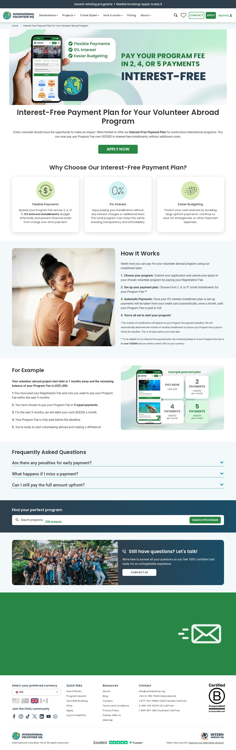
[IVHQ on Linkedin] (42, 716)
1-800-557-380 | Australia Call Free (159, 710)
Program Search (76, 696)
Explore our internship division (206, 742)
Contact (196, 15)
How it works (113, 15)
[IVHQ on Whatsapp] (55, 716)
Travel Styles (89, 15)
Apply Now (118, 149)
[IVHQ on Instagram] (21, 716)
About (145, 15)
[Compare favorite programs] (183, 15)
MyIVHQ (225, 15)
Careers (108, 701)
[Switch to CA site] (44, 701)
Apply (211, 15)
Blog (105, 696)
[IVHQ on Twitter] (34, 716)
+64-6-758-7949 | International (157, 696)
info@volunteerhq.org (152, 691)
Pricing (131, 15)
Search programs (205, 520)
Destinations (48, 15)
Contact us (139, 572)
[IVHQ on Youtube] (48, 716)
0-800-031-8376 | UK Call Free (156, 705)
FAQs (69, 705)
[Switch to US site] (16, 701)
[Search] (176, 15)
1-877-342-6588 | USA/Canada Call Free (163, 701)
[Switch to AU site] (25, 701)
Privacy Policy (111, 710)
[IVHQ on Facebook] (14, 716)
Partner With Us (112, 715)
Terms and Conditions (116, 705)
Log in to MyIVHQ (76, 715)
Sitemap (108, 720)
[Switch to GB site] (35, 701)
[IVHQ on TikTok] (28, 716)
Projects (68, 15)
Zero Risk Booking (77, 701)
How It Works (74, 691)
